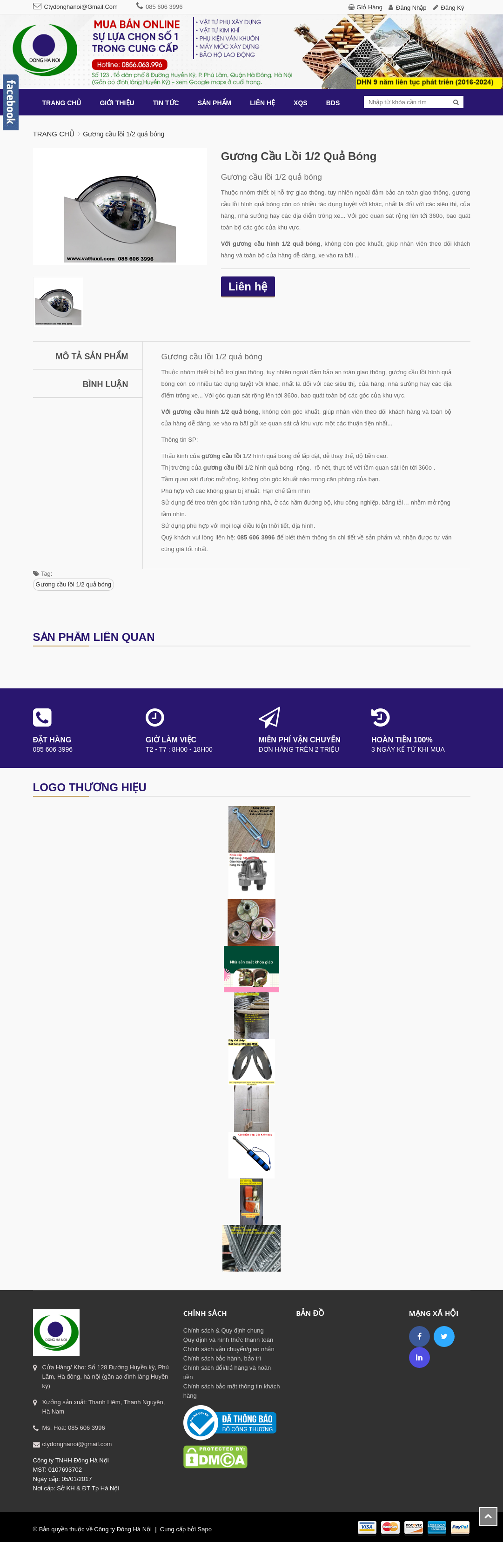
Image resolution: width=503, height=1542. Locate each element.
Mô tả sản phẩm (92, 356)
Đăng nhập (411, 7)
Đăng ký (452, 7)
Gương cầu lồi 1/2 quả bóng (74, 584)
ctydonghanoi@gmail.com (81, 6)
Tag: (43, 573)
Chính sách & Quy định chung (223, 1330)
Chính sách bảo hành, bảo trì (222, 1358)
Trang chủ (53, 134)
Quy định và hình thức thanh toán (228, 1339)
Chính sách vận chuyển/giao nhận (229, 1349)
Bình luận (105, 384)
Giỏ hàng (369, 7)
